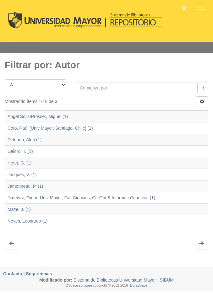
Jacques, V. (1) (22, 174)
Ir (202, 87)
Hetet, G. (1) (20, 162)
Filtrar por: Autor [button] (27, 47)
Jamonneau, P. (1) (25, 186)
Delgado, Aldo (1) (24, 139)
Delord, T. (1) (20, 151)
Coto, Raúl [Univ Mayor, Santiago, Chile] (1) (50, 128)
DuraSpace (138, 285)
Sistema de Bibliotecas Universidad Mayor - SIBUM (123, 280)
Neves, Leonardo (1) (28, 221)
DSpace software (79, 285)
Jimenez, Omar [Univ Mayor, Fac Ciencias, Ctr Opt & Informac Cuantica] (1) (81, 197)
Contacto (12, 273)
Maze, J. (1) (19, 209)
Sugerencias (39, 273)
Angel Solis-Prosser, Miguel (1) (38, 116)
